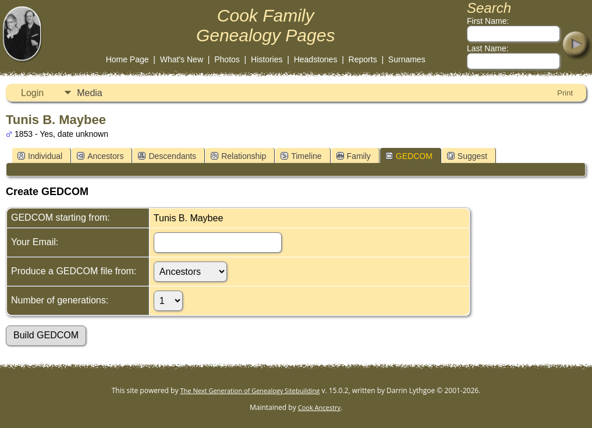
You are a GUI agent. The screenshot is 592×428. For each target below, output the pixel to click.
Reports (363, 59)
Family (353, 156)
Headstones (316, 59)
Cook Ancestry (319, 407)
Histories (266, 59)
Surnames (407, 59)
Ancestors (100, 156)
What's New (181, 59)
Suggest (467, 156)
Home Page (127, 59)
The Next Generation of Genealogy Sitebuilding (250, 390)
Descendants (167, 156)
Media (89, 93)
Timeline (301, 156)
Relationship (238, 156)
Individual (39, 156)
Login (32, 93)
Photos (227, 59)
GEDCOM (409, 156)
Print (565, 93)
